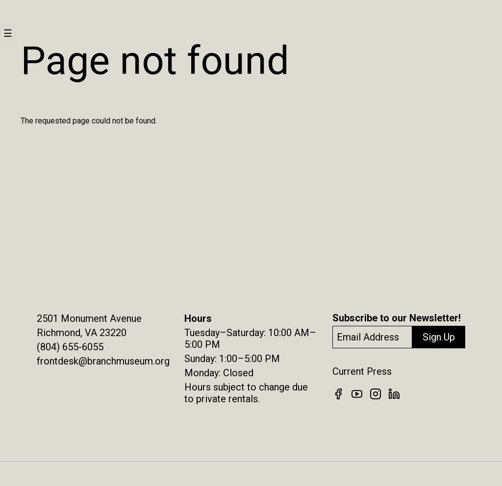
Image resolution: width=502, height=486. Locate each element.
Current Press (362, 371)
